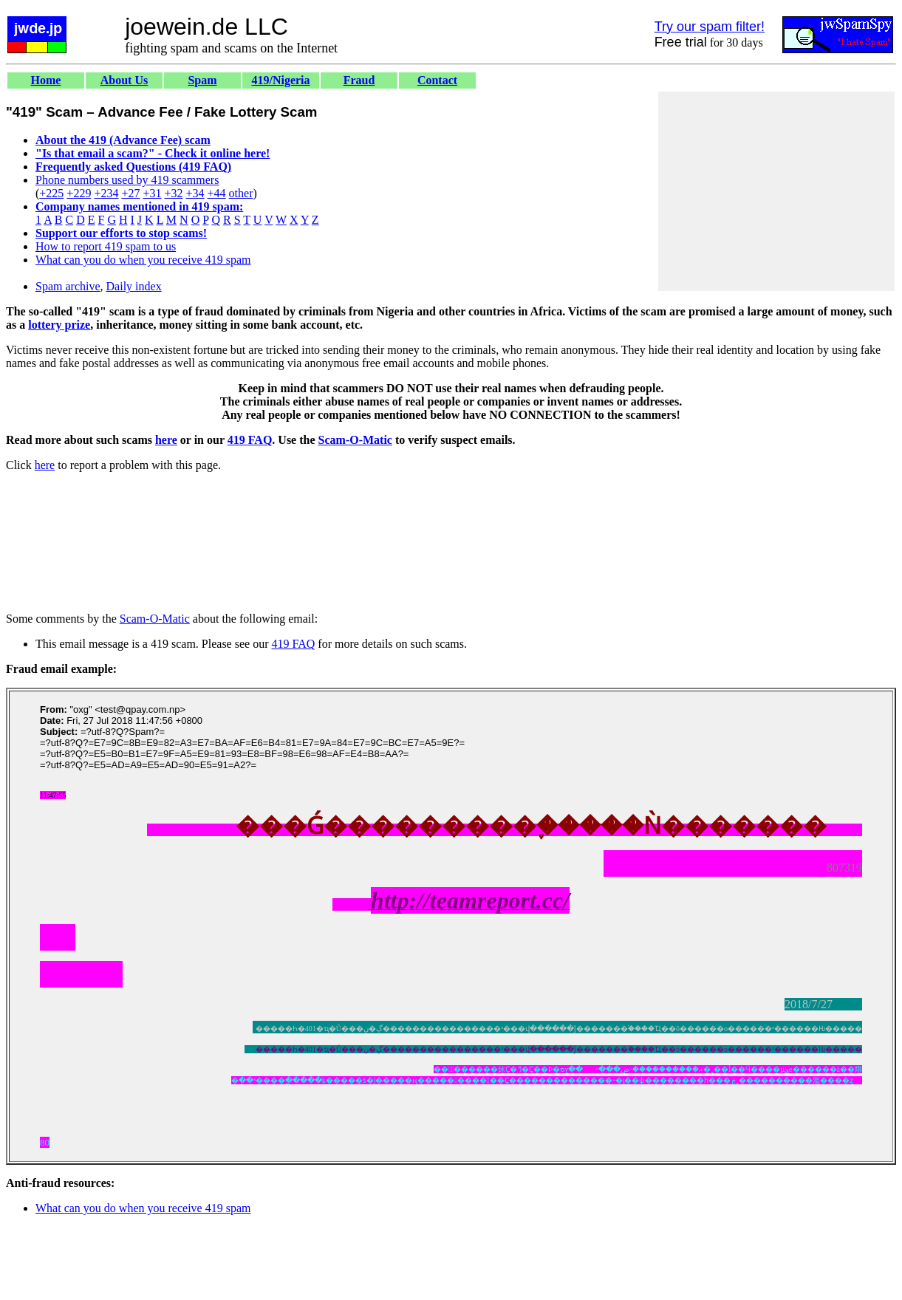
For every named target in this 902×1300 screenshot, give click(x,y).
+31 (152, 193)
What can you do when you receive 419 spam (142, 259)
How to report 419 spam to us (105, 246)
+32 (173, 193)
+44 (217, 193)
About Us (124, 80)
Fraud (359, 80)
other (241, 193)
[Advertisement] (776, 191)
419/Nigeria (280, 80)
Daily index (134, 286)
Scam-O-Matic (355, 440)
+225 (51, 193)
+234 (106, 193)
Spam (202, 80)
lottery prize (59, 324)
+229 (78, 193)
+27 (130, 193)
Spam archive (67, 286)
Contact (437, 80)
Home (46, 80)
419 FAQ (250, 440)
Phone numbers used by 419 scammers (127, 180)
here (166, 440)
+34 (195, 193)
